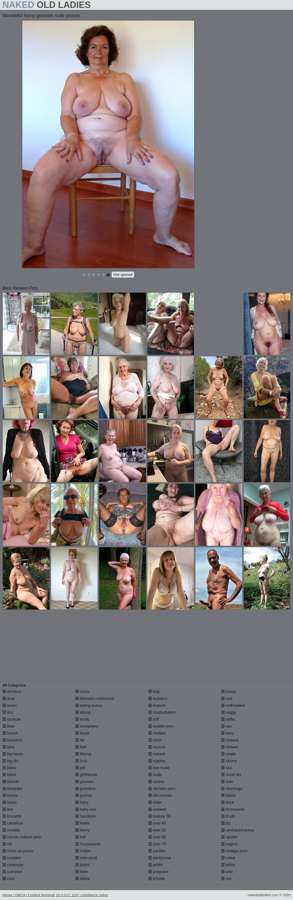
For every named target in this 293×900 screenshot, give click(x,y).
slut (226, 768)
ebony (83, 712)
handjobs (85, 816)
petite (155, 865)
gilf (80, 768)
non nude (158, 768)
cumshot (12, 872)
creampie (12, 865)
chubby (11, 830)
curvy (82, 691)
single (228, 754)
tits (226, 823)
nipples (156, 761)
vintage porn (234, 851)
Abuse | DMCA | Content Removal (28, 895)
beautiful (12, 740)
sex (226, 726)
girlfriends (86, 775)
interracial (86, 858)
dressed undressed (94, 698)
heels (82, 823)
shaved (230, 740)
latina (82, 878)
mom (155, 740)
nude (155, 775)
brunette (12, 816)
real (226, 698)
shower (230, 747)
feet (80, 747)
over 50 (157, 830)
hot (80, 837)
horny (82, 830)
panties (157, 851)
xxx (226, 878)
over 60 (157, 837)
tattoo (228, 795)
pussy (228, 691)
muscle (156, 747)
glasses (84, 782)
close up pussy (17, 851)
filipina (83, 754)
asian (9, 705)
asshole (11, 719)
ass (7, 712)
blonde (10, 782)
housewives (88, 844)
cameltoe (12, 823)
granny (83, 795)
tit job (228, 816)
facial (82, 733)
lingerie (157, 705)
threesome (232, 809)
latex (81, 872)
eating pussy (88, 705)
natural (156, 754)
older (155, 802)
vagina (229, 844)
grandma (85, 788)
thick (227, 802)
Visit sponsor (123, 275)
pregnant (158, 872)
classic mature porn (21, 837)
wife (227, 872)
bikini (9, 768)
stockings (231, 788)
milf (153, 719)
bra (7, 809)
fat (79, 740)
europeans (87, 726)
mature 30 (159, 816)
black (9, 775)
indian (82, 851)
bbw (8, 726)
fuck (81, 761)
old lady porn (162, 788)
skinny (229, 761)
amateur (12, 691)
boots (9, 802)
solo (227, 782)
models (157, 733)
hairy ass (85, 809)
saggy (228, 712)
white (228, 865)
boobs (10, 795)
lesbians (157, 698)
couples (11, 858)
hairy (81, 802)
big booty (12, 754)
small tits (231, 775)
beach (10, 733)
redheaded (233, 705)
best (8, 747)
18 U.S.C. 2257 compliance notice (82, 895)
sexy (227, 733)
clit (7, 844)
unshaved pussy (237, 830)
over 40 (157, 823)
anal (8, 698)
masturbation (162, 712)
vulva (228, 858)
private (156, 878)
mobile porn (161, 726)
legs (154, 691)
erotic (82, 719)
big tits (10, 761)
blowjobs (12, 788)
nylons (156, 782)
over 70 (157, 844)
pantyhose (159, 858)
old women (160, 795)
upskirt (229, 837)
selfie (228, 719)
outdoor (157, 809)
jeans (82, 865)
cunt (8, 878)
